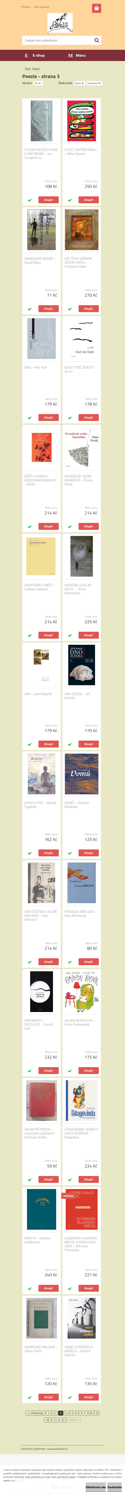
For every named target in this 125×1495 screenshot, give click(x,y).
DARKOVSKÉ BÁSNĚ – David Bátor (40, 261)
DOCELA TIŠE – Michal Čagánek (40, 805)
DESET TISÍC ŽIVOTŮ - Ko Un (79, 369)
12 (62, 1420)
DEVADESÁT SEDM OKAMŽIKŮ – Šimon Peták (78, 480)
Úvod (27, 69)
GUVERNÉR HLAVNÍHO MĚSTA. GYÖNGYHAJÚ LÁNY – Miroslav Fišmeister (80, 1244)
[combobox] (80, 83)
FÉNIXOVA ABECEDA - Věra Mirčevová (80, 914)
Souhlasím (114, 1487)
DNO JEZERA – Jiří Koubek (77, 696)
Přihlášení (26, 7)
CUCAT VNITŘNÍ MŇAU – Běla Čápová (80, 152)
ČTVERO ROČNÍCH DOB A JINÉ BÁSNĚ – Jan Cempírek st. (41, 154)
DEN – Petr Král (35, 367)
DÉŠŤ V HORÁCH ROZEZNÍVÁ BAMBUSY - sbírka (40, 480)
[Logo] (60, 23)
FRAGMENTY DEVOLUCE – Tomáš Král (38, 1024)
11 (55, 1420)
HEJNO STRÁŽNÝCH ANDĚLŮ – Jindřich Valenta (78, 1351)
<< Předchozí (35, 1413)
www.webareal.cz (57, 1449)
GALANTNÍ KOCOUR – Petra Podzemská (79, 1022)
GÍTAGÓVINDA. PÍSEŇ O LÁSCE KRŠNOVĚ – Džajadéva (81, 1133)
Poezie (35, 69)
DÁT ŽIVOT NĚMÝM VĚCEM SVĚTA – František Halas (78, 262)
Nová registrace (41, 7)
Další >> (74, 1420)
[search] (96, 40)
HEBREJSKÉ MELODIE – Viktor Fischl (41, 1349)
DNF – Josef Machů (38, 694)
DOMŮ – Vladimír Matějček (76, 805)
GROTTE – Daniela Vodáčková (37, 1240)
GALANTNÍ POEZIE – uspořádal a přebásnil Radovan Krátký (39, 1133)
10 (47, 1420)
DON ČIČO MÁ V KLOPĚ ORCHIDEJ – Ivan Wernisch (40, 916)
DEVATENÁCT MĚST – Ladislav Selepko (40, 587)
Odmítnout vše (96, 1487)
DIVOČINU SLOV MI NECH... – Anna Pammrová (77, 589)
